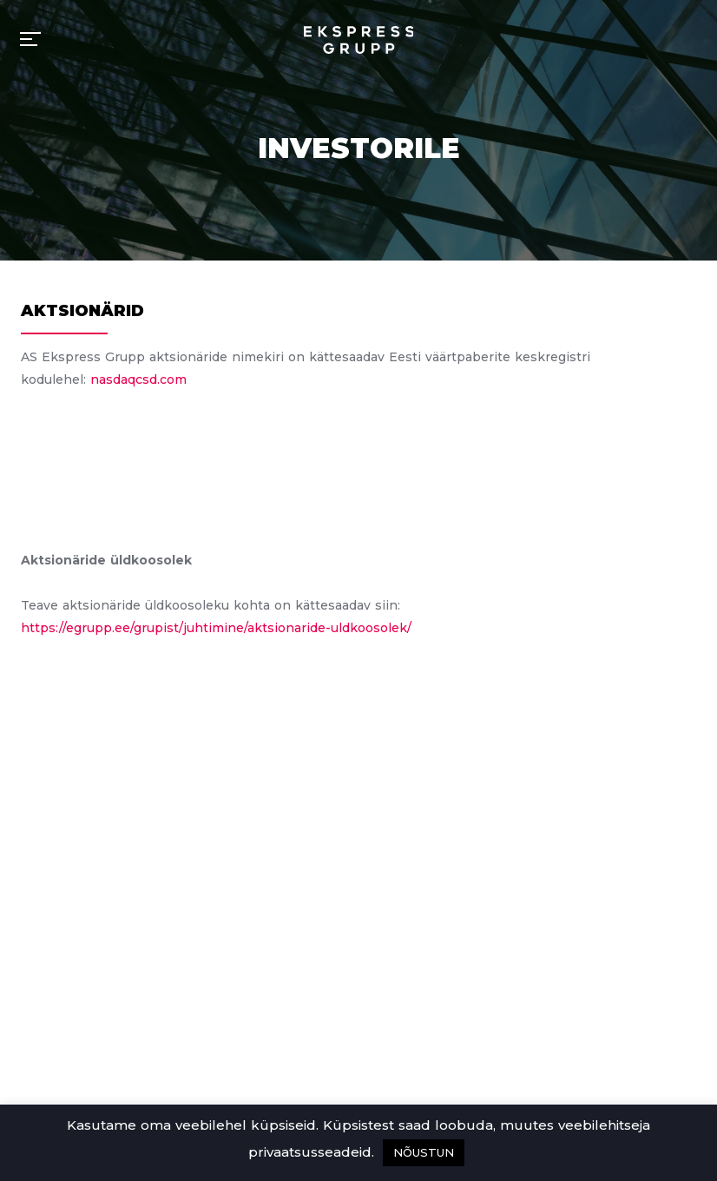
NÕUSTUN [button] (423, 1152)
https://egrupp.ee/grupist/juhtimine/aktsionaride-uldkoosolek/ (216, 628)
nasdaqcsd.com (138, 379)
